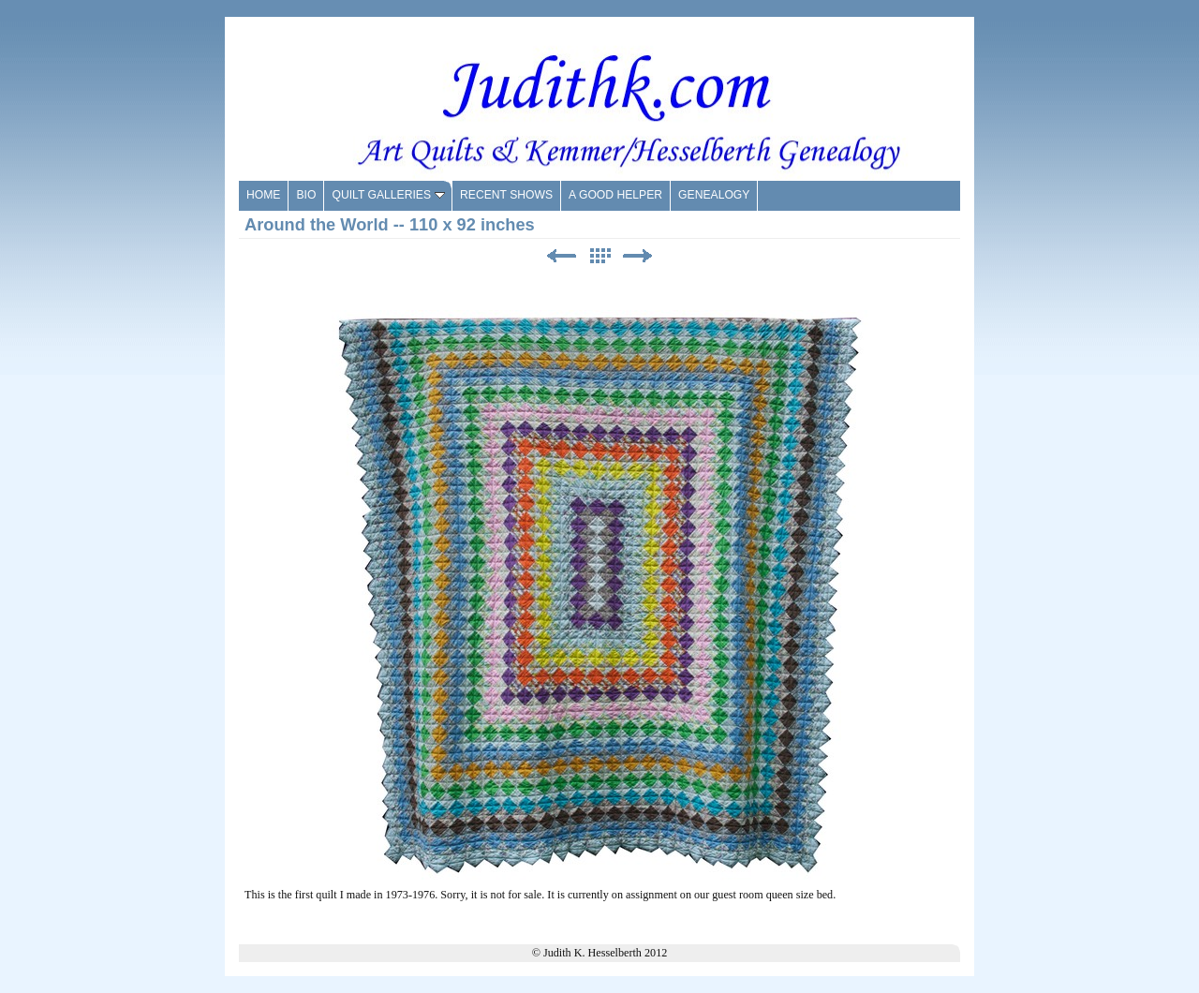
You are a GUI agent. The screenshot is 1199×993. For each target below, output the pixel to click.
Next (638, 256)
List (599, 256)
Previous (561, 256)
